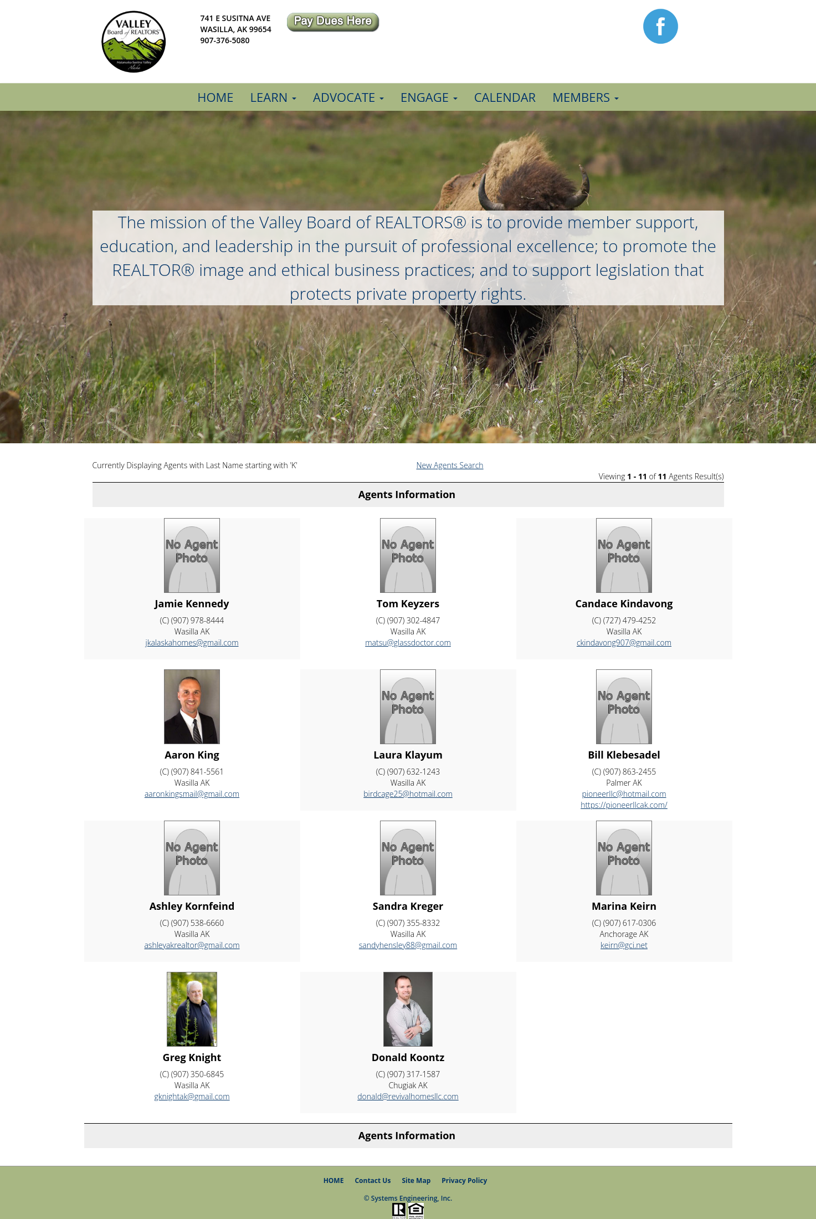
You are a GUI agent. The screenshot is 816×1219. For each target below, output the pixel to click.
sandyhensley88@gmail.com (408, 945)
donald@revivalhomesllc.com (407, 1096)
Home (215, 97)
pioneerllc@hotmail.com (624, 793)
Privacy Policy (464, 1180)
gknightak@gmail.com (191, 1096)
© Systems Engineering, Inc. (408, 1198)
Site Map (416, 1180)
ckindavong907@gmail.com (624, 642)
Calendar (505, 97)
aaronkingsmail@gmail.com (192, 793)
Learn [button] (273, 97)
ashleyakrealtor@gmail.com (191, 945)
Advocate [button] (348, 97)
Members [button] (585, 97)
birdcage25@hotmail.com (408, 793)
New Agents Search (450, 465)
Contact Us (373, 1180)
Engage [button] (429, 97)
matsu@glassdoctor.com (408, 642)
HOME (334, 1180)
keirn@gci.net (624, 945)
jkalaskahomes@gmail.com (191, 642)
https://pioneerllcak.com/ (624, 805)
